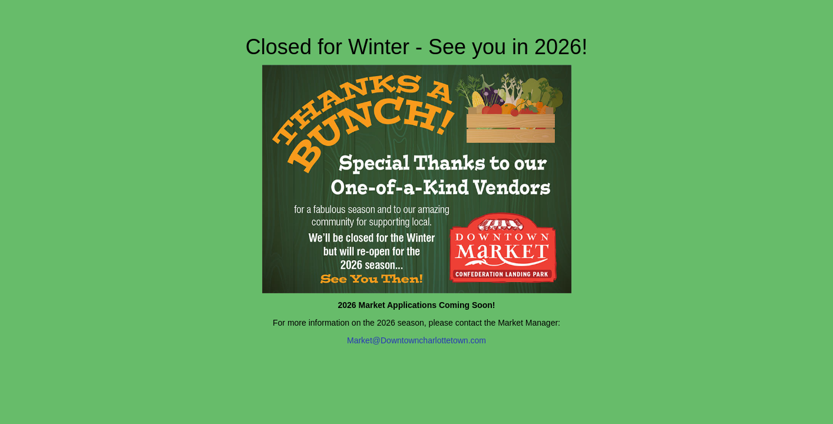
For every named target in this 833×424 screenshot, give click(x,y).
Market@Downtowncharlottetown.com (416, 340)
